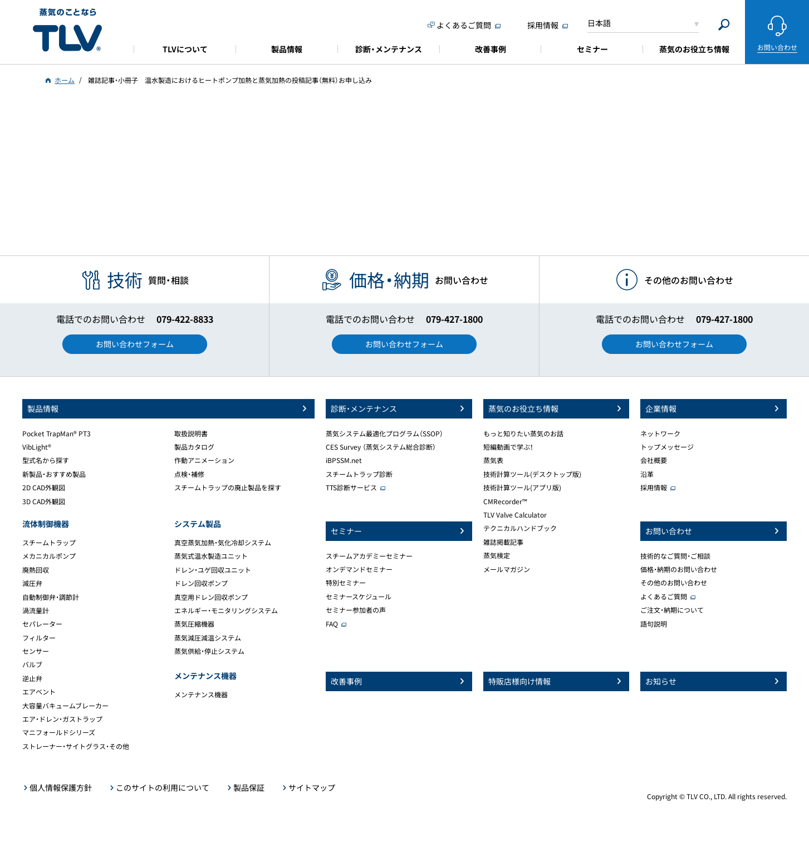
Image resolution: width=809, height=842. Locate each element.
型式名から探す (45, 460)
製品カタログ (194, 447)
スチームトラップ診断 (359, 474)
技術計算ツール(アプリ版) (522, 487)
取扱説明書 (191, 434)
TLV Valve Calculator (515, 515)
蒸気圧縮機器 (194, 624)
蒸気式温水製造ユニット (211, 556)
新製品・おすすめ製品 (54, 474)
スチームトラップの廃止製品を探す (227, 487)
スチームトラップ (49, 543)
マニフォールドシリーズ (58, 732)
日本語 (599, 22)
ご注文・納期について (672, 610)
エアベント (39, 692)
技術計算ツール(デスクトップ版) (532, 474)
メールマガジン (506, 569)
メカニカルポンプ (49, 556)
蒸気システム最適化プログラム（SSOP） (384, 434)
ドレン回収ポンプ (201, 583)
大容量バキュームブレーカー (65, 706)
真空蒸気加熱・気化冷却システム (222, 543)
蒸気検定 (496, 555)
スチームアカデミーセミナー (369, 556)
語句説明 (653, 624)
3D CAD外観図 (43, 501)
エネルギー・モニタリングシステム (226, 610)
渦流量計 (35, 610)
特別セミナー (346, 583)
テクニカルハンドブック (520, 528)
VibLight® (36, 447)
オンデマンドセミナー (359, 569)
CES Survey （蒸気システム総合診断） (381, 447)
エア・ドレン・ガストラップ (62, 719)
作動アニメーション (204, 460)
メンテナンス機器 (201, 695)
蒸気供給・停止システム (209, 651)
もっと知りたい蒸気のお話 (523, 434)
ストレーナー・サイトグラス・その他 (75, 746)
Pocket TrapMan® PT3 (56, 434)
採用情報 (653, 487)
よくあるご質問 (663, 597)
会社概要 (653, 460)
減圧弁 (32, 583)
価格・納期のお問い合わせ (678, 569)
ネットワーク (660, 434)
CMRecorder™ (505, 501)
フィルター (39, 638)
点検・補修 (189, 474)
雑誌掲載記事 (503, 542)
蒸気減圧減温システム (207, 638)
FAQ (332, 624)
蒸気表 (493, 460)
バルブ (32, 664)
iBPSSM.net (344, 460)
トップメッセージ (667, 447)
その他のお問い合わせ (673, 583)
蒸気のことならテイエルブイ (67, 30)
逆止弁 (32, 678)
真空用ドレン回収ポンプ (211, 597)
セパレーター (42, 624)
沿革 (647, 474)
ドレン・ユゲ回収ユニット (212, 570)
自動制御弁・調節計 (50, 597)
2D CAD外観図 (43, 487)
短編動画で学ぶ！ (508, 447)
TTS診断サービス (351, 487)
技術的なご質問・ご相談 (675, 556)
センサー (35, 651)
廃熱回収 (35, 570)
